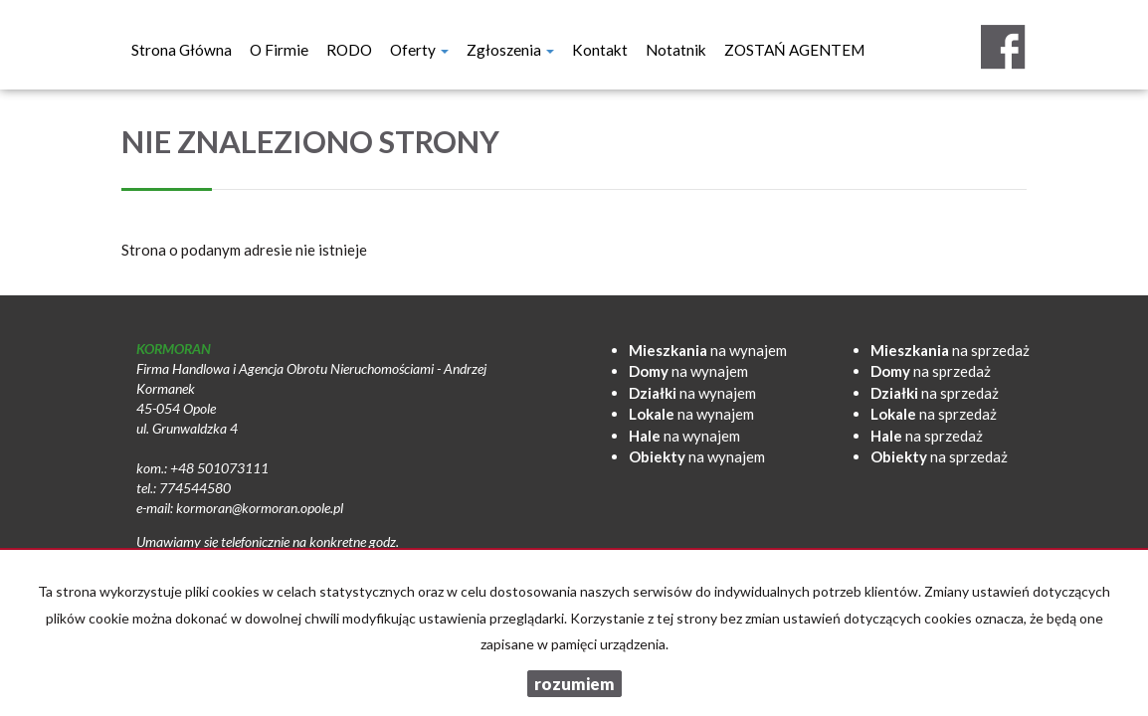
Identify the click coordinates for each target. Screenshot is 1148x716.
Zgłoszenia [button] (510, 50)
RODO (349, 50)
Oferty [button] (419, 50)
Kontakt (600, 50)
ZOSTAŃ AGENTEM (794, 50)
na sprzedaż (950, 350)
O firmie (279, 50)
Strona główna (181, 50)
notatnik (676, 50)
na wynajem (708, 350)
